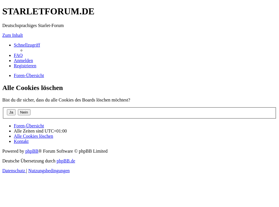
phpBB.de (66, 160)
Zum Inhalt (12, 35)
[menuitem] (18, 55)
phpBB (31, 151)
